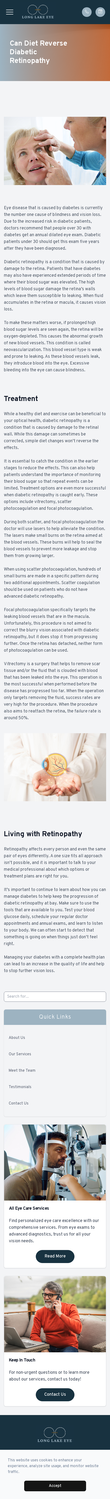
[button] (10, 12)
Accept (55, 1486)
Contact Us (19, 1103)
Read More (55, 1256)
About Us (17, 1038)
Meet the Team (22, 1070)
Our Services (20, 1054)
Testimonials (20, 1087)
